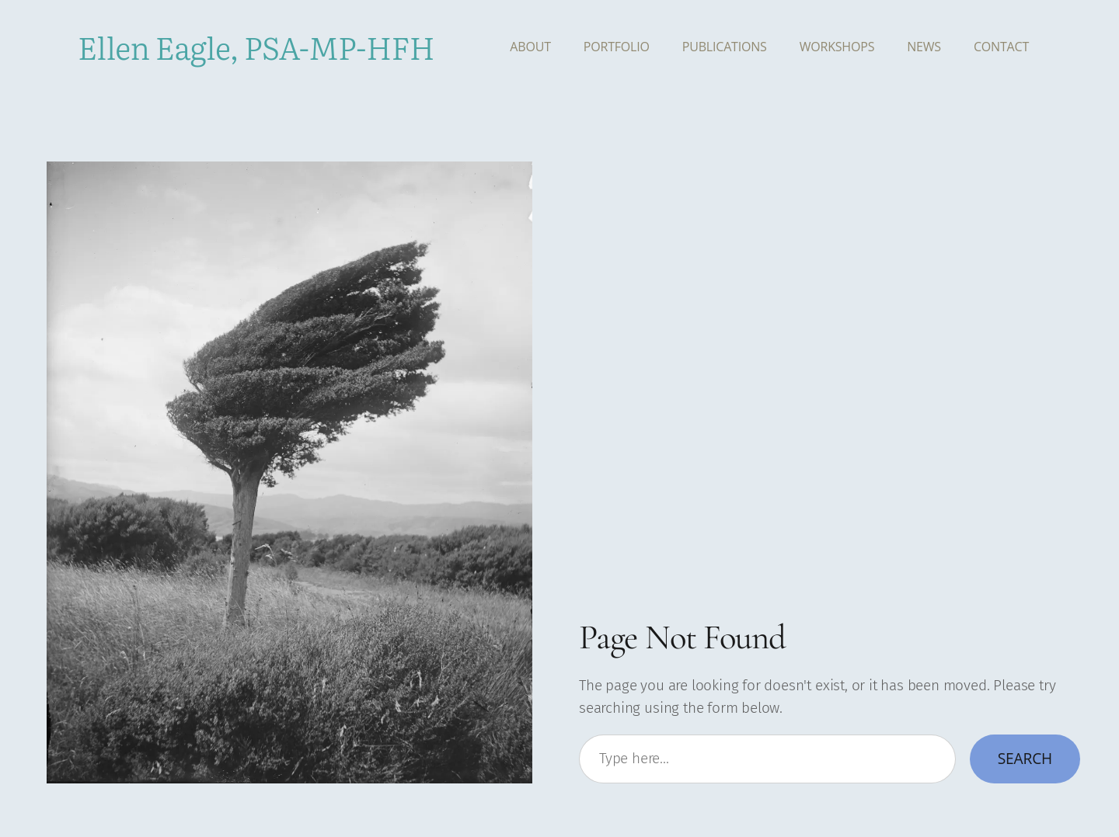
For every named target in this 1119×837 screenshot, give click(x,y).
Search (1025, 758)
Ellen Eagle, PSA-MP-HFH (256, 46)
